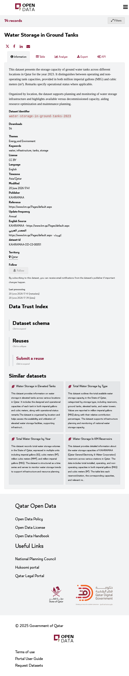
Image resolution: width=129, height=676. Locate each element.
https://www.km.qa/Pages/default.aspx (30, 207)
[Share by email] (28, 47)
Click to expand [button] (19, 329)
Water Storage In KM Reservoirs (92, 439)
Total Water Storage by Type (90, 386)
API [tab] (101, 56)
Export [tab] (82, 56)
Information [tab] (18, 56)
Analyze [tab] (61, 56)
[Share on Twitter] (7, 47)
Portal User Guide (29, 658)
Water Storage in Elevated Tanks (36, 386)
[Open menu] (125, 7)
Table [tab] (40, 56)
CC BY (12, 160)
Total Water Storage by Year (33, 439)
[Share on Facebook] (14, 47)
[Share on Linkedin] (21, 47)
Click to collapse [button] (19, 347)
